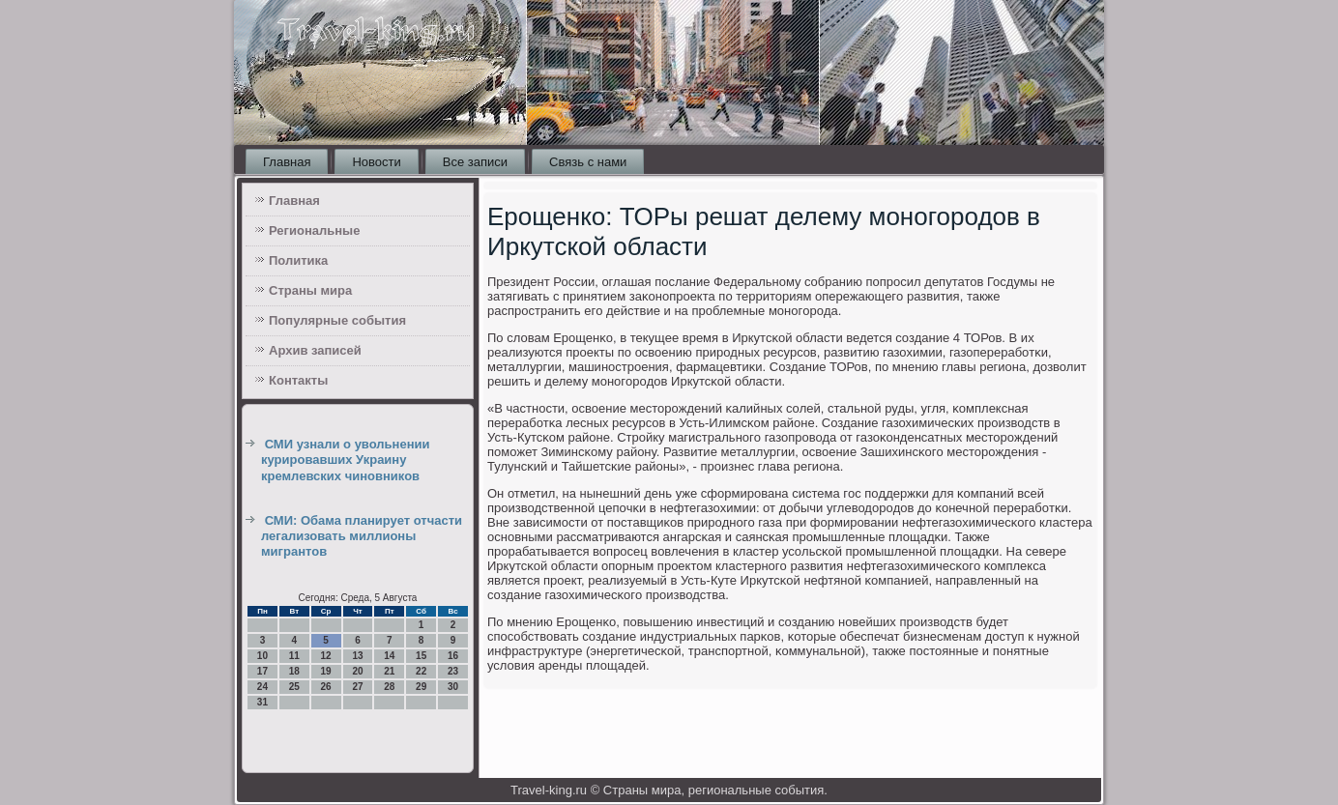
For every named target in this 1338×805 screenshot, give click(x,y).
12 (326, 655)
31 (262, 702)
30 (453, 686)
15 (421, 655)
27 (357, 686)
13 (357, 655)
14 (389, 655)
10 (262, 655)
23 (453, 671)
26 (326, 686)
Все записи (475, 162)
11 (294, 655)
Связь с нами (587, 162)
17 (262, 671)
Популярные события (337, 320)
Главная (286, 162)
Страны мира (310, 290)
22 (421, 671)
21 (389, 671)
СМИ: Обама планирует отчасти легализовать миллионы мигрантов (361, 536)
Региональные (314, 230)
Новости (376, 162)
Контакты (298, 380)
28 (389, 686)
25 (294, 686)
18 (294, 671)
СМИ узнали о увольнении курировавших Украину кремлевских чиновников (345, 460)
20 (357, 671)
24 (262, 686)
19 (326, 671)
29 (421, 686)
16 (453, 655)
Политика (298, 260)
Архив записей (315, 350)
